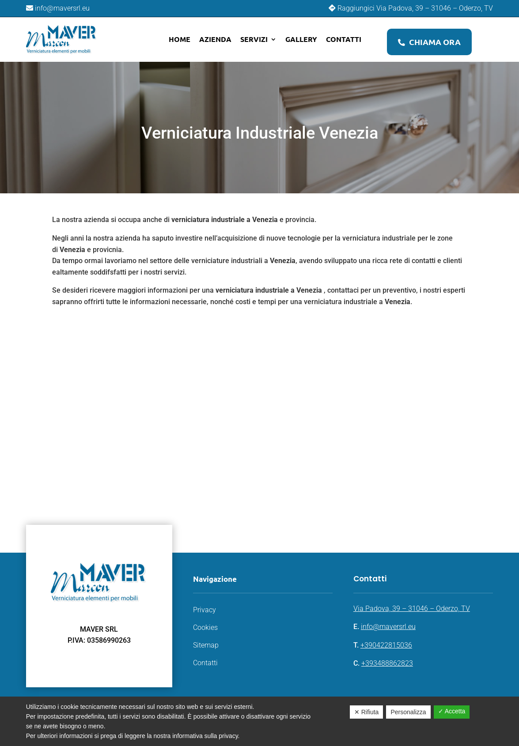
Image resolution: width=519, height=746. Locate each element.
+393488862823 (387, 663)
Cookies (205, 627)
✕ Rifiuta (366, 712)
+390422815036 (386, 645)
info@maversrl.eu (388, 626)
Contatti (343, 39)
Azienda (215, 39)
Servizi (254, 39)
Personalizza (408, 712)
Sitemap (206, 645)
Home (179, 39)
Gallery (301, 39)
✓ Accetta (452, 711)
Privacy (204, 610)
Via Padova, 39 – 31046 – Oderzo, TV (411, 608)
